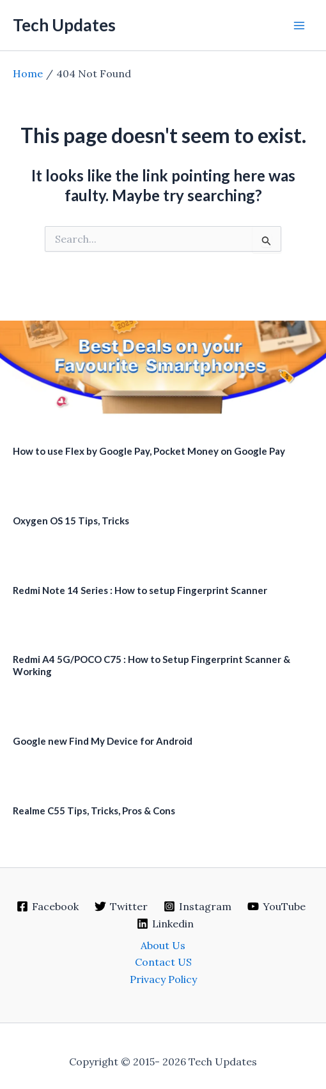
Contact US (163, 962)
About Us (163, 945)
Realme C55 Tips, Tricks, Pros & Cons (94, 810)
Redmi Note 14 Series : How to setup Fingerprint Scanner (140, 590)
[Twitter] (121, 906)
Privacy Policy (163, 979)
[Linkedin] (165, 923)
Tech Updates (64, 25)
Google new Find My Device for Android (102, 741)
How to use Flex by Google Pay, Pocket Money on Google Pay (149, 451)
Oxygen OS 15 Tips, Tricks (71, 520)
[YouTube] (276, 906)
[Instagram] (198, 906)
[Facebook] (48, 906)
